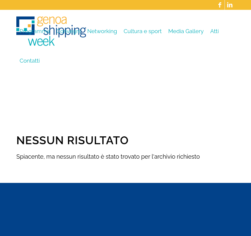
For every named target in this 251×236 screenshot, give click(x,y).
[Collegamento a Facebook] (220, 5)
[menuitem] (34, 31)
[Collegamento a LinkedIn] (230, 5)
